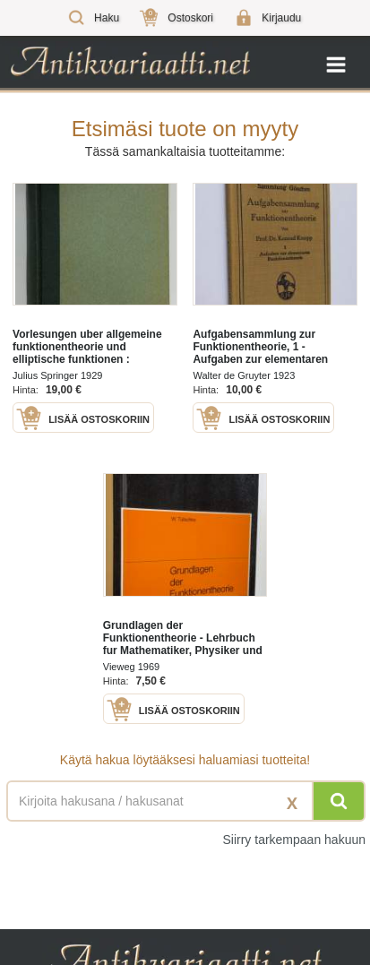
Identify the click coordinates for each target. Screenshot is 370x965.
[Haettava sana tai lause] (185, 801)
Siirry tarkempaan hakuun (294, 839)
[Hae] (339, 801)
